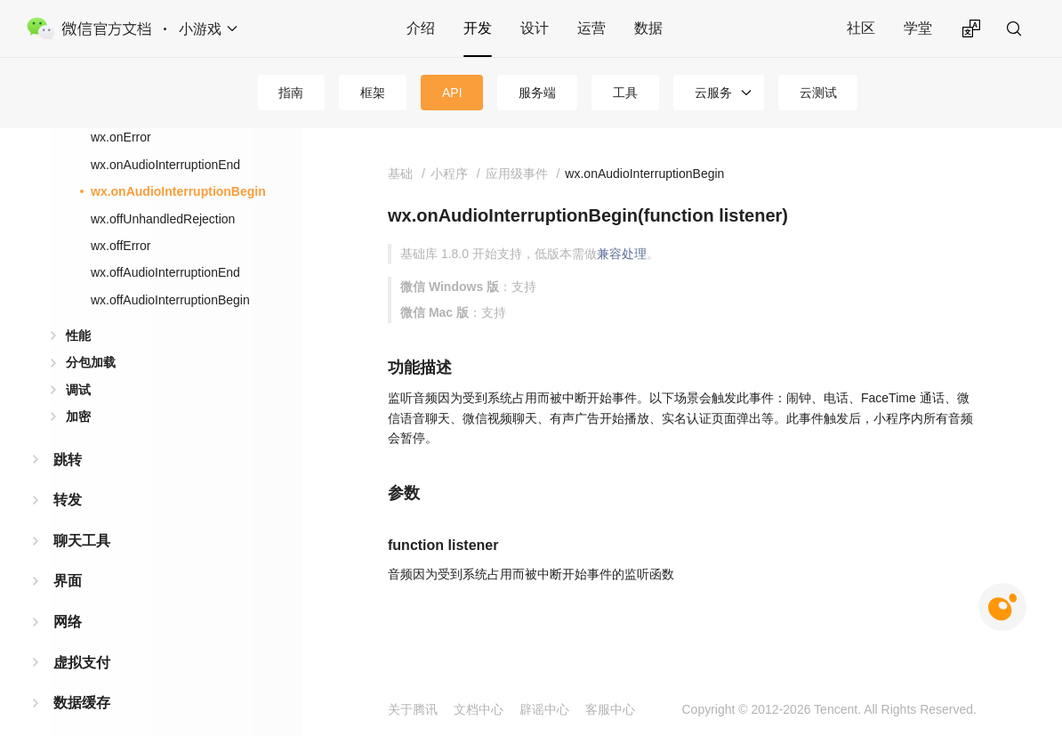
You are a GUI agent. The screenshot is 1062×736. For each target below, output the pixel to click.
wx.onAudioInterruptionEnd (165, 165)
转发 (67, 499)
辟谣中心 (544, 709)
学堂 (918, 28)
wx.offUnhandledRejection (163, 219)
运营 (591, 28)
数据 (648, 28)
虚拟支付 (81, 662)
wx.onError (121, 137)
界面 (67, 580)
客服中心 (610, 709)
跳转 (67, 459)
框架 (372, 92)
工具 (625, 92)
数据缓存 (81, 702)
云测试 (818, 92)
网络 (67, 621)
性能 (78, 335)
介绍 (420, 28)
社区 (861, 28)
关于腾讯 (413, 709)
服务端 (537, 92)
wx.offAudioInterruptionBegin (170, 300)
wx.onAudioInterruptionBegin (178, 191)
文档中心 (478, 709)
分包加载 (91, 362)
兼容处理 (622, 254)
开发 (477, 28)
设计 (534, 28)
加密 (78, 416)
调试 (78, 390)
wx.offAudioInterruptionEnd (165, 272)
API (452, 92)
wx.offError (120, 246)
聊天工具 (81, 540)
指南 (290, 92)
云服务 (713, 92)
